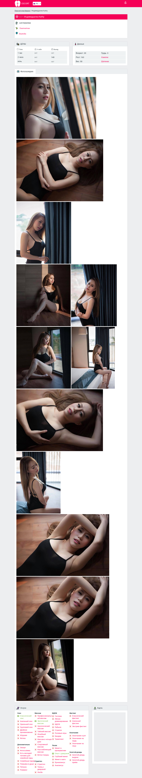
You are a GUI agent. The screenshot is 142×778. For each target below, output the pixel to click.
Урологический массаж (43, 727)
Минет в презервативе (60, 749)
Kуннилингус (60, 762)
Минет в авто (60, 759)
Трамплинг (59, 739)
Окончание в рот (79, 736)
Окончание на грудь (78, 739)
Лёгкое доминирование (61, 720)
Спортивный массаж (42, 745)
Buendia (21, 33)
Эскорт (23, 747)
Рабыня (58, 727)
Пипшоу (23, 767)
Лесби (40, 772)
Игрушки (23, 735)
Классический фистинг (78, 717)
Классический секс (25, 717)
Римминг (23, 770)
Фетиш (23, 738)
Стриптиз (41, 764)
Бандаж (58, 736)
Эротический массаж (42, 722)
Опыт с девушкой (62, 753)
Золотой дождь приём (78, 761)
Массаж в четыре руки (44, 740)
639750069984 (25, 23)
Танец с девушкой (41, 768)
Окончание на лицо (78, 744)
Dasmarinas (23, 28)
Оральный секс (26, 724)
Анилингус (59, 765)
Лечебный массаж (41, 735)
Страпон (58, 730)
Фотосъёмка (25, 750)
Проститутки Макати (22, 11)
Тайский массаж (44, 731)
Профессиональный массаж (44, 717)
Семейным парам (27, 761)
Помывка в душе (27, 764)
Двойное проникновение (26, 731)
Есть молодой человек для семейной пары (26, 755)
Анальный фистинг (76, 722)
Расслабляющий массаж (44, 750)
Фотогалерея (25, 71)
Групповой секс (26, 727)
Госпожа (58, 716)
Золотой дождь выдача (78, 756)
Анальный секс (26, 721)
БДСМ (57, 724)
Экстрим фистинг (79, 726)
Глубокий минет (61, 756)
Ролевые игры (61, 733)
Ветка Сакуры (43, 755)
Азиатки (104, 57)
